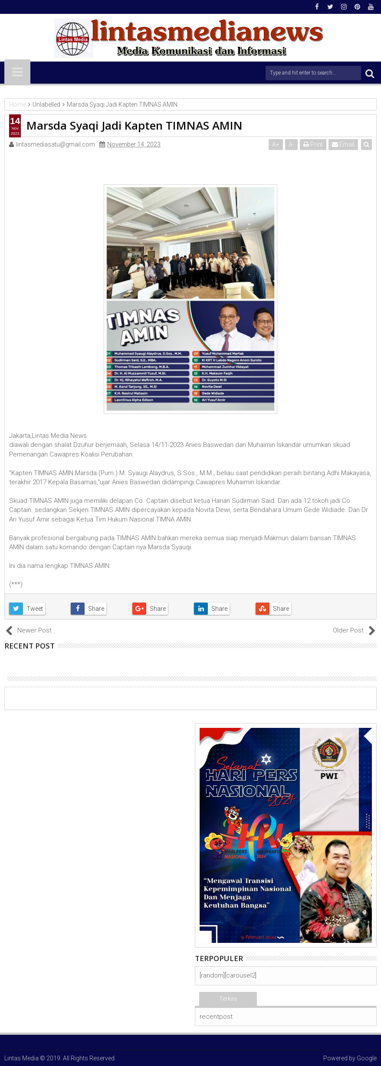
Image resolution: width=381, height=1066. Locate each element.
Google (367, 1058)
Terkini (228, 998)
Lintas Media (21, 1058)
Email (343, 144)
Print (313, 144)
